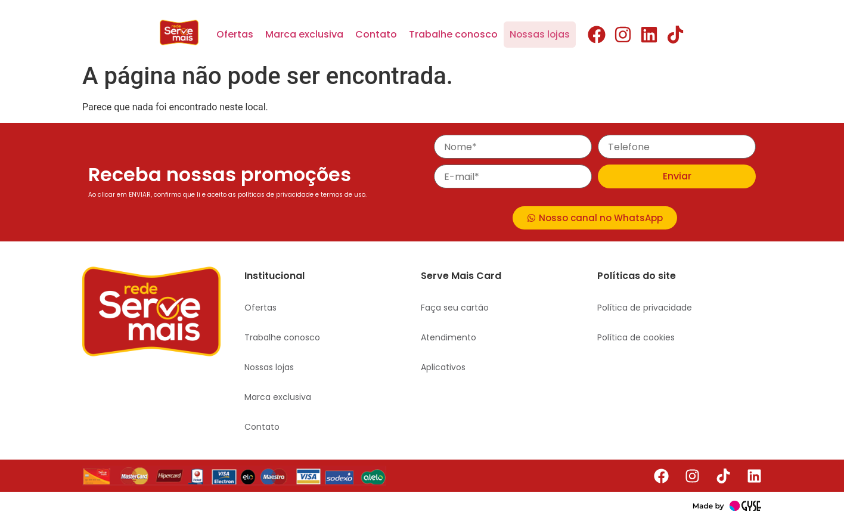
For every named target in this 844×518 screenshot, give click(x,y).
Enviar (677, 176)
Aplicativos (443, 367)
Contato (376, 34)
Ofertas (234, 34)
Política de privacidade (644, 308)
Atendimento (448, 337)
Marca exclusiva (304, 34)
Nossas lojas (540, 34)
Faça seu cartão (455, 308)
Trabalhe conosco (453, 34)
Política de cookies (636, 337)
